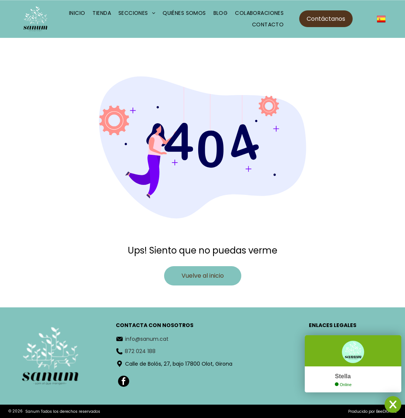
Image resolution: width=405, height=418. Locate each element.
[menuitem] (77, 13)
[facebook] (123, 382)
